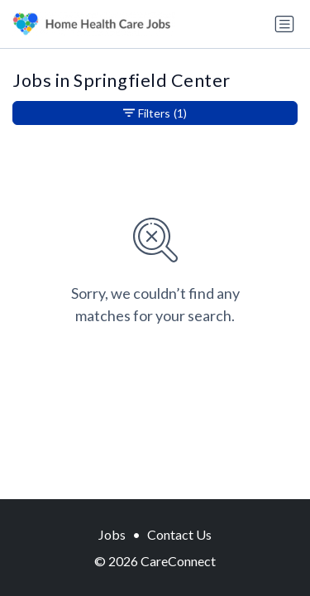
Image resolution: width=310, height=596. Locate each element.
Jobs (112, 534)
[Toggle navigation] (284, 24)
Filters (155, 113)
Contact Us (179, 534)
